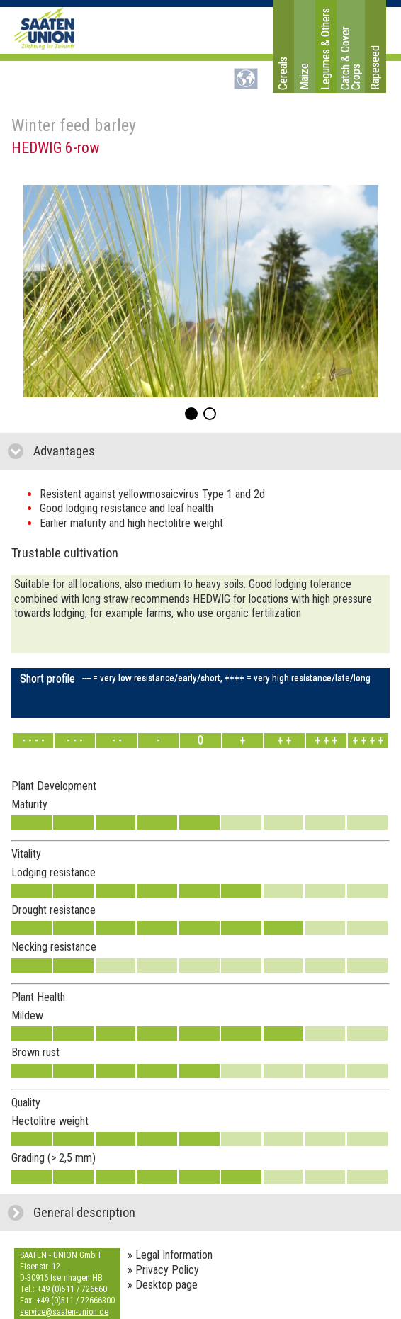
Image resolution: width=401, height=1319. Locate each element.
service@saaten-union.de (64, 1312)
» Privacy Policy (163, 1269)
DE (246, 78)
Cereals (283, 73)
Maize (304, 76)
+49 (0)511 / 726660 (72, 1289)
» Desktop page (163, 1284)
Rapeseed (375, 67)
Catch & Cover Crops (351, 58)
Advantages (131, 451)
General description (148, 1212)
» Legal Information (170, 1255)
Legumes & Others (325, 49)
